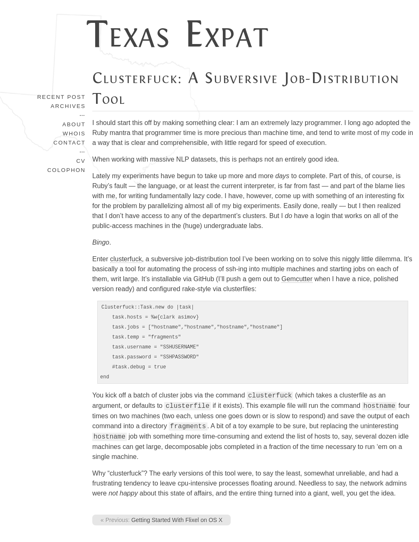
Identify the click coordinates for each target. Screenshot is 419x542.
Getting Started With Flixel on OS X (161, 520)
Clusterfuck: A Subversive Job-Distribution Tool (245, 88)
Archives (68, 106)
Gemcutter (297, 278)
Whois (74, 133)
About (74, 124)
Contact (70, 143)
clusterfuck (126, 258)
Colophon (66, 170)
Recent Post (61, 97)
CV (81, 161)
